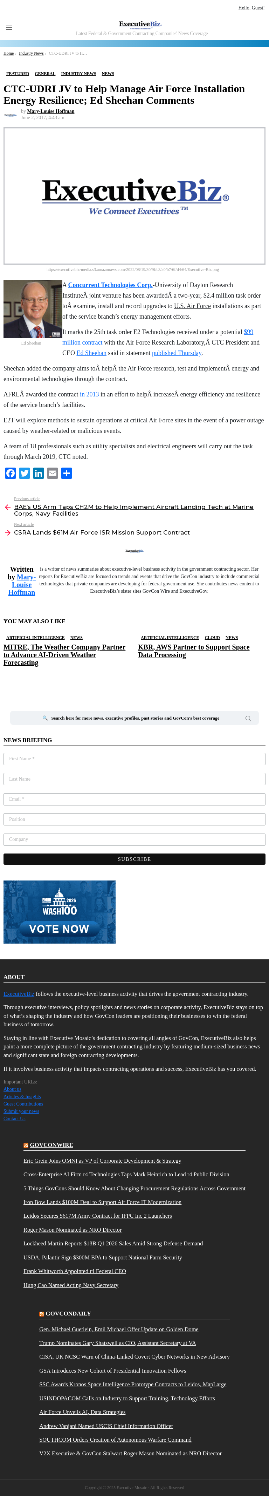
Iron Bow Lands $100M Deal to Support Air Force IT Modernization (102, 1202)
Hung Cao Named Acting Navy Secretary (70, 1285)
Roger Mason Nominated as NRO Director (72, 1230)
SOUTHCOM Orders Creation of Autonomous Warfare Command (115, 1440)
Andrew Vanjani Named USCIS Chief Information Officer (106, 1426)
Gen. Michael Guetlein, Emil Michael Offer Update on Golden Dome (118, 1329)
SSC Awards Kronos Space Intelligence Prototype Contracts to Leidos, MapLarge (132, 1384)
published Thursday (176, 352)
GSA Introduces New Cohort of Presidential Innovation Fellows (112, 1371)
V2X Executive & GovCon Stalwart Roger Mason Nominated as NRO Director (130, 1453)
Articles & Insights (22, 1096)
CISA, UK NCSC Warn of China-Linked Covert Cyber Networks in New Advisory (134, 1357)
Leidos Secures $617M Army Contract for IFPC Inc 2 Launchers (97, 1216)
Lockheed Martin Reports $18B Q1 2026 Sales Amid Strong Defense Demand (113, 1243)
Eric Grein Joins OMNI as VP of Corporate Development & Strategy (102, 1161)
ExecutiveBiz (19, 994)
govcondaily (68, 1313)
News (76, 637)
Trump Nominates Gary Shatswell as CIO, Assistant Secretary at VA (117, 1343)
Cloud (212, 637)
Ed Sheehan (91, 352)
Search (248, 720)
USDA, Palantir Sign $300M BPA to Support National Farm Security (102, 1257)
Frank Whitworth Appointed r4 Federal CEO (74, 1271)
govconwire (51, 1145)
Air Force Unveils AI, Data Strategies (82, 1412)
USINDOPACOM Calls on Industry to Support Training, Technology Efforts (127, 1398)
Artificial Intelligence (35, 637)
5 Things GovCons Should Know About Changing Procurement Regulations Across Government (134, 1188)
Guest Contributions (23, 1104)
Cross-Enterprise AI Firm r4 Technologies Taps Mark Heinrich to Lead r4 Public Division (126, 1174)
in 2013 (89, 394)
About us (12, 1089)
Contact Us (15, 1118)
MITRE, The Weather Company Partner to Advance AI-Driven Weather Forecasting (64, 654)
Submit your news (21, 1111)
